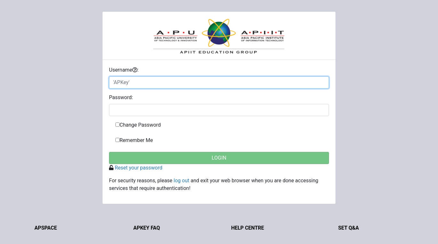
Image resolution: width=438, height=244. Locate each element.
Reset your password (138, 168)
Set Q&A (348, 228)
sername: (123, 70)
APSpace (46, 228)
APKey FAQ (146, 228)
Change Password (140, 125)
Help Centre (247, 228)
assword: (121, 97)
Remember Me (136, 140)
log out (181, 180)
